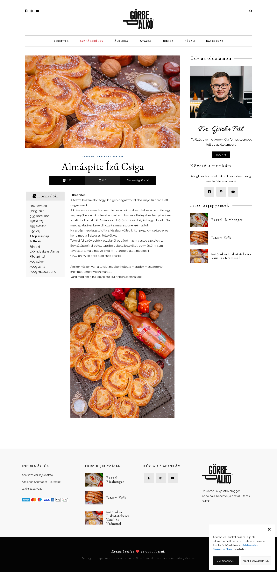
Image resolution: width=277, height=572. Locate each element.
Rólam (190, 41)
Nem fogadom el (256, 561)
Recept (104, 157)
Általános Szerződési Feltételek (41, 481)
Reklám (118, 157)
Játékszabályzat (32, 488)
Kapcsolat (215, 41)
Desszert (89, 157)
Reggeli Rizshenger (227, 219)
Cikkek (168, 41)
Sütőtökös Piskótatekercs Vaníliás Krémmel (231, 256)
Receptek (61, 41)
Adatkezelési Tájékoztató (37, 475)
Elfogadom (226, 561)
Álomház (122, 41)
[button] (269, 529)
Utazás (146, 41)
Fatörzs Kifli (221, 238)
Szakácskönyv (91, 41)
